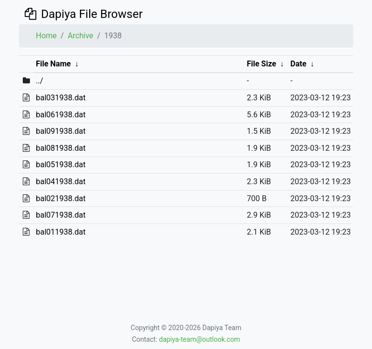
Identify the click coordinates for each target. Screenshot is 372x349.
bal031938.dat (61, 97)
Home (46, 35)
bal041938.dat (61, 181)
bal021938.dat (61, 198)
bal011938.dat (61, 232)
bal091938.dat (61, 131)
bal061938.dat (61, 114)
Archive (80, 35)
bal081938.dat (61, 148)
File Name (53, 63)
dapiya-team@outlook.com (199, 339)
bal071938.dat (61, 215)
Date (299, 63)
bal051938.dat (61, 164)
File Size (261, 63)
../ (39, 80)
